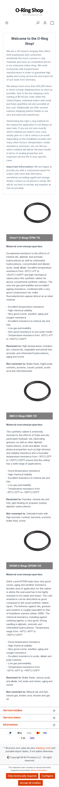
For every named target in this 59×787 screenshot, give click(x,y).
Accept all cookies (30, 782)
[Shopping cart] (52, 23)
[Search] (37, 23)
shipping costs (43, 748)
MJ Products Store (29, 191)
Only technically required (22, 775)
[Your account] (45, 23)
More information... (39, 770)
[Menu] (6, 23)
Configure (47, 775)
